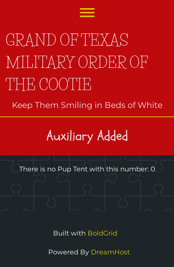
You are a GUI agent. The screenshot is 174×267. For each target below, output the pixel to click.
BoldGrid (102, 233)
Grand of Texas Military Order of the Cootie (77, 62)
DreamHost (110, 252)
